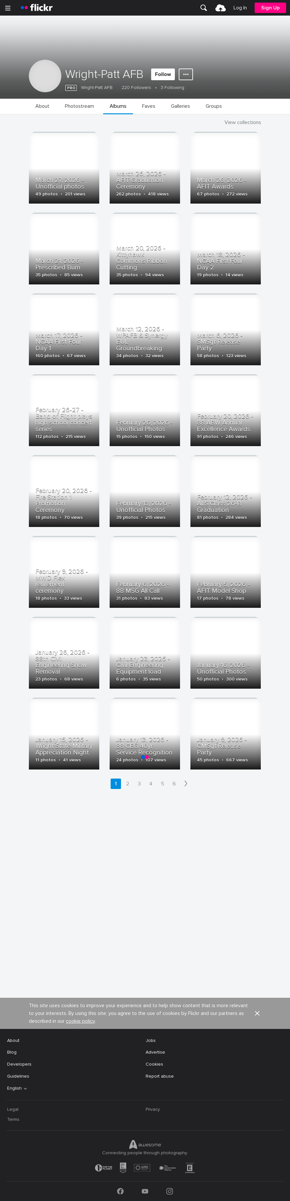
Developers (19, 1064)
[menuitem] (204, 8)
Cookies (154, 1064)
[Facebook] (120, 1191)
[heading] (37, 8)
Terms (13, 1119)
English (14, 1088)
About (13, 1040)
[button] (257, 1013)
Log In (240, 8)
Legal (12, 1109)
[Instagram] (170, 1191)
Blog (12, 1052)
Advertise (155, 1052)
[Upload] (220, 8)
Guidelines (18, 1076)
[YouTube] (145, 1191)
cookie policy (80, 1021)
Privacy (153, 1109)
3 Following (172, 87)
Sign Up (270, 8)
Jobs (151, 1040)
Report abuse (160, 1076)
